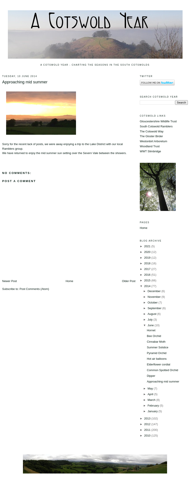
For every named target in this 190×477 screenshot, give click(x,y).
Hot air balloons (156, 358)
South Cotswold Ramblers (156, 126)
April (151, 394)
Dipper (151, 375)
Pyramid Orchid (156, 353)
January (153, 411)
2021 (147, 246)
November (155, 296)
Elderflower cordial (158, 364)
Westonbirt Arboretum (153, 141)
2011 (147, 429)
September (155, 308)
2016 (147, 274)
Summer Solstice (157, 347)
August (152, 314)
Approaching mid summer (24, 82)
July (151, 319)
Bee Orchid (154, 336)
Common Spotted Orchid (162, 370)
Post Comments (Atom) (34, 289)
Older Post (128, 281)
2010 (147, 435)
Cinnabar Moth (156, 341)
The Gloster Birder (151, 136)
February (154, 405)
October (153, 302)
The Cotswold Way (152, 131)
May (151, 388)
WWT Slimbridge (150, 151)
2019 (147, 257)
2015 (147, 280)
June (151, 325)
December (155, 291)
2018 (147, 263)
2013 (147, 418)
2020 (147, 252)
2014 (147, 286)
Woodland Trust (150, 146)
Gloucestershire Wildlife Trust (158, 121)
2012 (147, 424)
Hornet (151, 330)
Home (69, 281)
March (152, 400)
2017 (147, 269)
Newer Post (9, 281)
